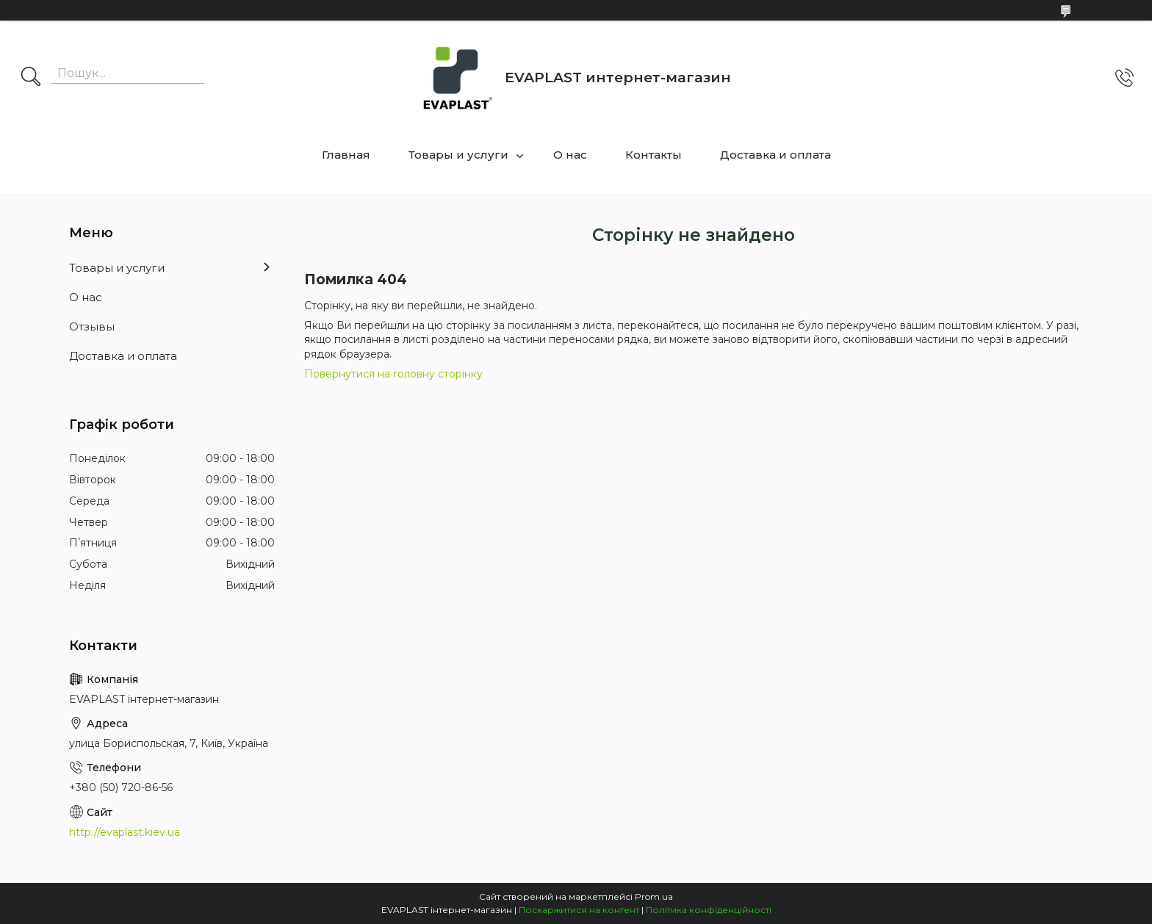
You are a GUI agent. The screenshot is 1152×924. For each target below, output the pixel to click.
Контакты (653, 155)
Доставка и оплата (775, 155)
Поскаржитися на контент (579, 909)
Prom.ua (654, 896)
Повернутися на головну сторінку (393, 373)
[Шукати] (31, 78)
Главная (346, 155)
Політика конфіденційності (708, 909)
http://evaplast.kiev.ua (124, 832)
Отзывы (92, 326)
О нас (570, 155)
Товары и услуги (458, 155)
